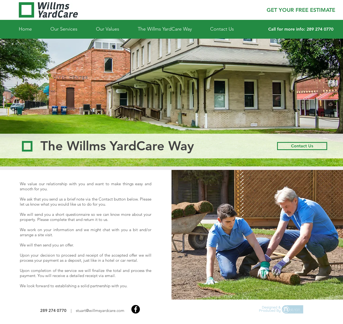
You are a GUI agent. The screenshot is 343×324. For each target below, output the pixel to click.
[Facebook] (135, 309)
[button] (301, 10)
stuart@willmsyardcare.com (100, 310)
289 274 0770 (53, 310)
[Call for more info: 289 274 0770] (301, 29)
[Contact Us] (302, 146)
